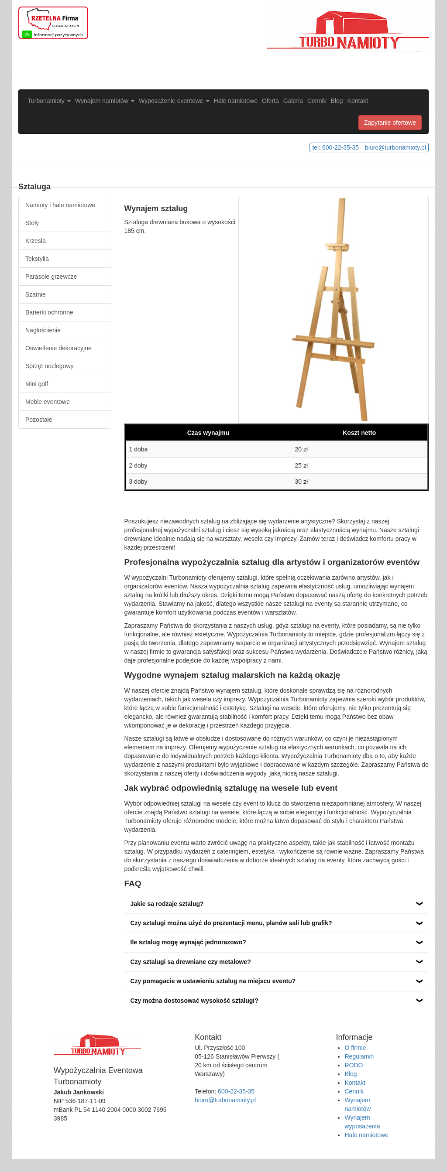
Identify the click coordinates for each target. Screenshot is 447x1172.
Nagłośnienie (43, 330)
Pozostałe (38, 419)
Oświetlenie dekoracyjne (58, 348)
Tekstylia (37, 258)
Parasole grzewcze (51, 276)
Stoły (32, 222)
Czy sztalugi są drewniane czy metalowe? (191, 961)
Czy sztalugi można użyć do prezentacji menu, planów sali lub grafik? (231, 922)
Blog (337, 100)
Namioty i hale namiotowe (60, 205)
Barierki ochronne (49, 312)
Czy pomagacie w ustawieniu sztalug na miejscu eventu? (213, 980)
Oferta (270, 100)
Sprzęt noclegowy (49, 365)
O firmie (355, 1047)
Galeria (293, 100)
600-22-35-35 (236, 1091)
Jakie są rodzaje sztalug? (167, 903)
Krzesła (35, 240)
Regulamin (359, 1056)
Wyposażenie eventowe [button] (174, 100)
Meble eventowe (47, 401)
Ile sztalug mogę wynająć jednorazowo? (188, 942)
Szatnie (35, 294)
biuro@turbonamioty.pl (395, 147)
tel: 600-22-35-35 (335, 147)
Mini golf (36, 383)
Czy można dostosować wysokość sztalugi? (194, 1000)
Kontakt (357, 100)
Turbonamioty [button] (49, 100)
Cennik (317, 100)
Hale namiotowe (236, 100)
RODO (353, 1065)
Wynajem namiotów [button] (104, 100)
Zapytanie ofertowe (390, 122)
